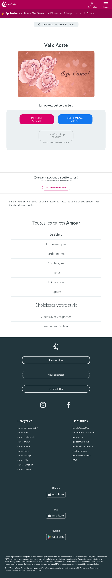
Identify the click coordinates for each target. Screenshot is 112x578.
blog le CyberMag (81, 428)
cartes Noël (23, 432)
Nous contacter (56, 374)
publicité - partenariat (83, 446)
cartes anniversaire (27, 437)
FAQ (75, 460)
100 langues (56, 263)
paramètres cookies (82, 455)
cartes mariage (24, 455)
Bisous (56, 272)
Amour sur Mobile (56, 326)
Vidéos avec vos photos (56, 316)
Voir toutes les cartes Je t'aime (56, 24)
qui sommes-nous (81, 441)
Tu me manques (56, 244)
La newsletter (56, 389)
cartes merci (23, 451)
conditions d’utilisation (83, 432)
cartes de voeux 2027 (28, 428)
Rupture (56, 291)
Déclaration (56, 282)
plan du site (78, 437)
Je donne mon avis (56, 187)
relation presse (80, 451)
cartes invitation (25, 465)
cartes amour (24, 441)
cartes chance (24, 469)
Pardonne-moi (56, 253)
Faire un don (56, 360)
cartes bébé (23, 460)
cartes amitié (24, 446)
